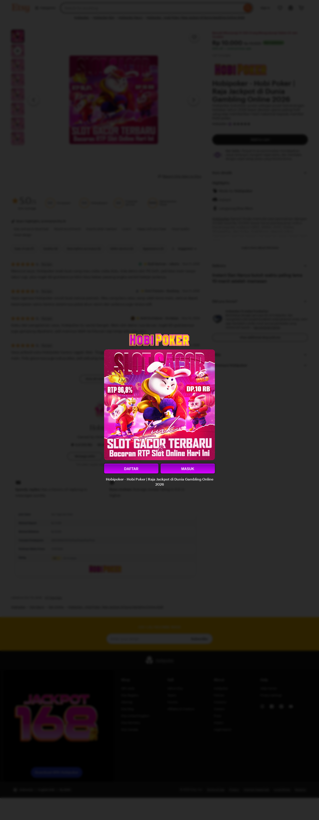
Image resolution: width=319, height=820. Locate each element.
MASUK (187, 469)
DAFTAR (131, 469)
